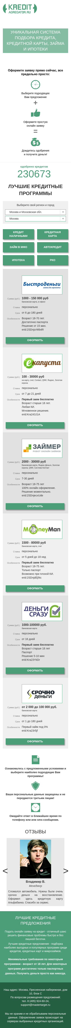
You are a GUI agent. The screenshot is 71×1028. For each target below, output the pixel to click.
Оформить (35, 340)
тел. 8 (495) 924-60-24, (35, 1001)
